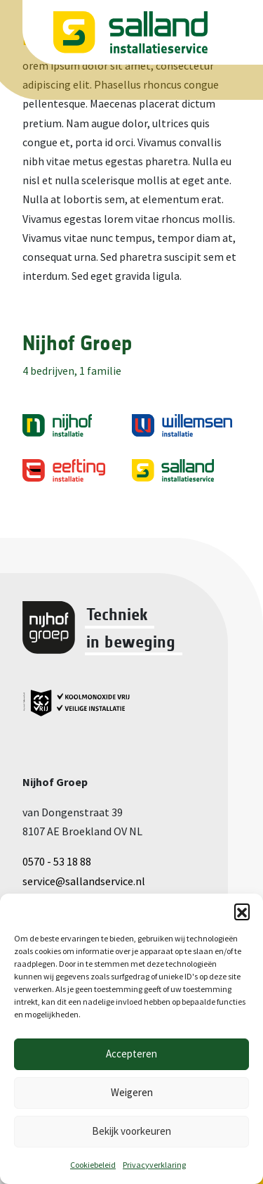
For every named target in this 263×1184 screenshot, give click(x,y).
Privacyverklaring (154, 1164)
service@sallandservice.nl (83, 881)
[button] (242, 911)
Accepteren (131, 1053)
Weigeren (132, 1092)
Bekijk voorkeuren (131, 1131)
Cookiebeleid (93, 1164)
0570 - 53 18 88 (56, 861)
